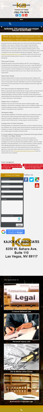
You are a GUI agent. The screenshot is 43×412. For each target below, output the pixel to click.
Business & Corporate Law (21, 401)
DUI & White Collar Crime (21, 371)
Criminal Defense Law (21, 311)
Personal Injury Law (21, 341)
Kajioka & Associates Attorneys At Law (11, 54)
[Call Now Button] (21, 410)
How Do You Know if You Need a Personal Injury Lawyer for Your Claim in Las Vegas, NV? (11, 166)
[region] (21, 27)
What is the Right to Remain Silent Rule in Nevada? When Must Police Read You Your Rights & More (33, 166)
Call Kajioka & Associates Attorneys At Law (24, 151)
